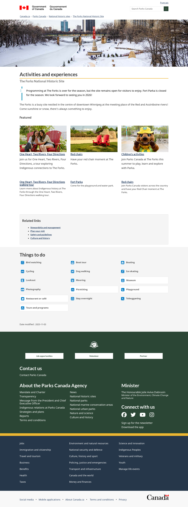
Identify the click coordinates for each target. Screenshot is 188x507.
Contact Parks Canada (33, 375)
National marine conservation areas (91, 404)
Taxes (23, 481)
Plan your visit (37, 231)
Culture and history (40, 238)
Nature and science (81, 413)
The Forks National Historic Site (88, 16)
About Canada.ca (74, 499)
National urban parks (82, 409)
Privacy (123, 499)
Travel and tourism (30, 456)
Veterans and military (131, 456)
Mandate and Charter (32, 392)
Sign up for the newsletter (137, 423)
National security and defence (85, 449)
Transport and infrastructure (85, 469)
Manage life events (129, 469)
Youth (122, 462)
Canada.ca (25, 16)
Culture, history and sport (83, 456)
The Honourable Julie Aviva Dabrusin (144, 395)
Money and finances (80, 481)
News (73, 392)
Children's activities (132, 154)
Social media (27, 499)
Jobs (22, 443)
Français (164, 2)
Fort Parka (76, 181)
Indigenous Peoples (130, 449)
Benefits (24, 469)
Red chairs (76, 154)
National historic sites (59, 16)
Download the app (132, 427)
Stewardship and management (45, 227)
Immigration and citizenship (35, 449)
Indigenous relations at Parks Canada (42, 407)
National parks (78, 400)
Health (23, 475)
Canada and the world (81, 475)
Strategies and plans (32, 412)
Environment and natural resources (88, 443)
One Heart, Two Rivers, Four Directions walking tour (42, 183)
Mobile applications (49, 499)
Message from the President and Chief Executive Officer (43, 402)
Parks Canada (39, 16)
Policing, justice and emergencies (87, 462)
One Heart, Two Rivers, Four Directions (42, 154)
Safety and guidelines (41, 234)
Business (25, 462)
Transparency (28, 396)
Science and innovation (132, 443)
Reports (24, 416)
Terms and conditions (33, 420)
